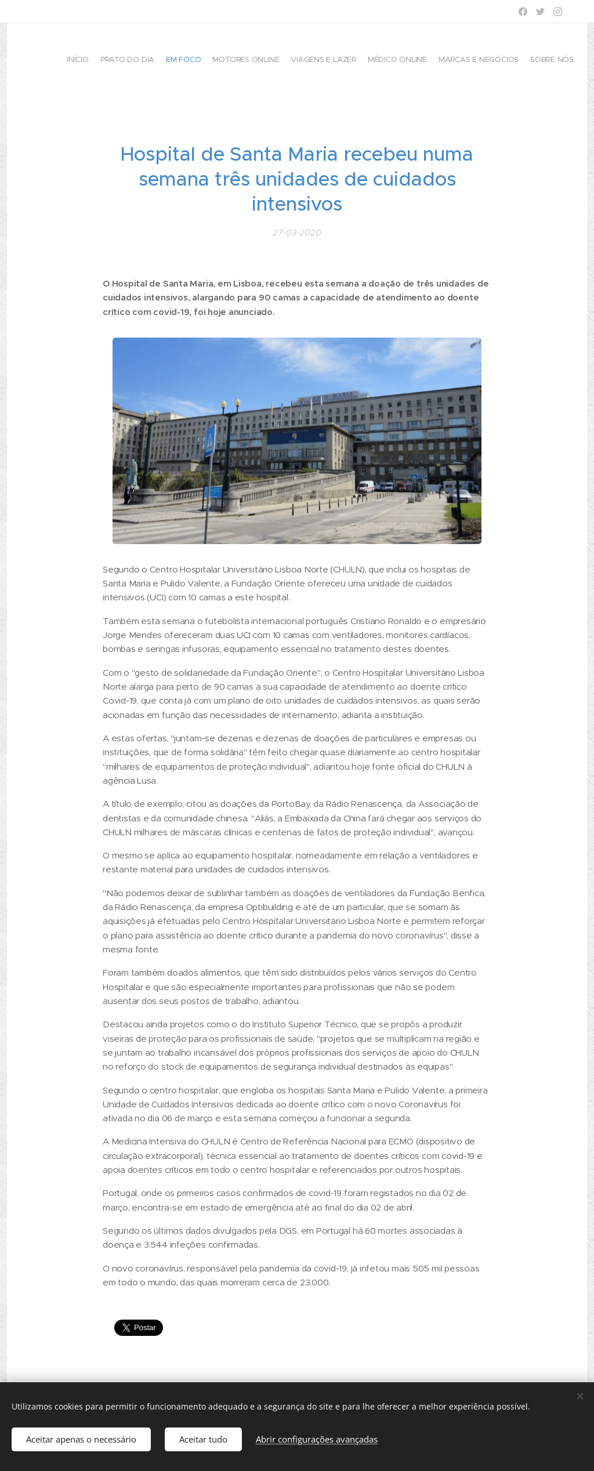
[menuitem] (494, 60)
